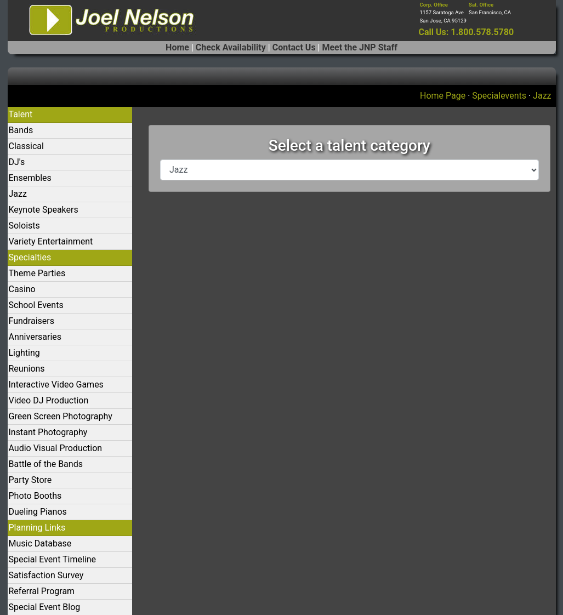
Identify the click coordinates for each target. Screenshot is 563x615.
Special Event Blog (45, 607)
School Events (36, 305)
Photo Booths (35, 496)
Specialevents (499, 95)
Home (177, 47)
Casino (22, 289)
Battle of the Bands (46, 464)
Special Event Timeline (52, 559)
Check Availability (231, 47)
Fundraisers (31, 321)
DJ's (17, 162)
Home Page (442, 95)
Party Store (30, 480)
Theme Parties (37, 273)
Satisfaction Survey (46, 575)
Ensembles (30, 178)
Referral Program (42, 591)
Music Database (40, 543)
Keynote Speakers (43, 209)
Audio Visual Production (56, 448)
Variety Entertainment (51, 241)
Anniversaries (35, 337)
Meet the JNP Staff (359, 47)
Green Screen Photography (60, 416)
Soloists (24, 225)
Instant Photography (48, 432)
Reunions (27, 368)
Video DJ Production (49, 400)
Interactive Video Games (56, 384)
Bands (21, 130)
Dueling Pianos (38, 511)
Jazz (542, 95)
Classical (26, 146)
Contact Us (294, 47)
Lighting (24, 353)
